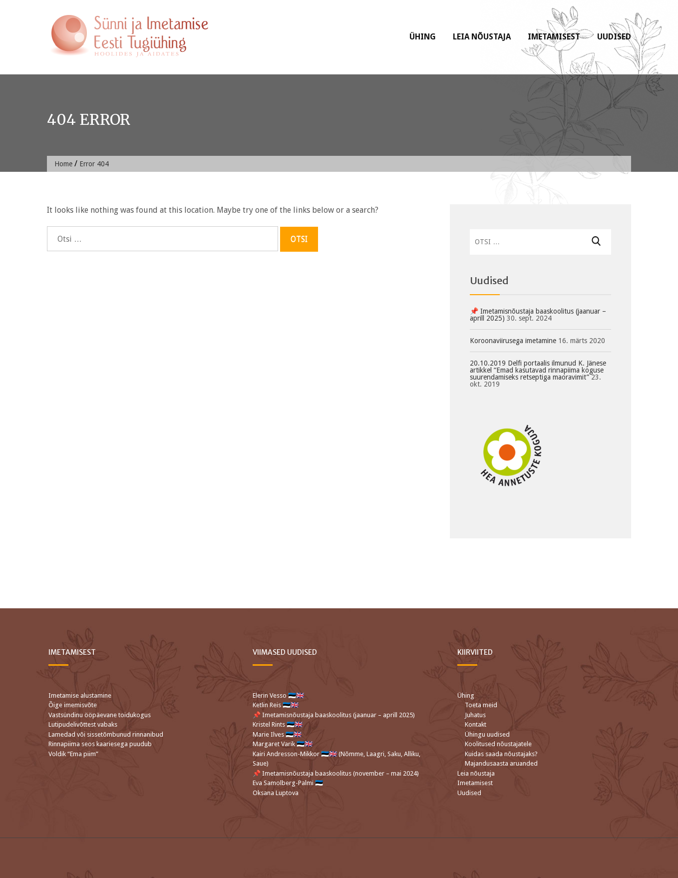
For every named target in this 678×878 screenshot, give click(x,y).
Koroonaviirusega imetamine (513, 341)
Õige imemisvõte (72, 705)
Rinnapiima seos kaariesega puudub (100, 744)
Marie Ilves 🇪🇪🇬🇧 (278, 734)
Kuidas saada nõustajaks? (501, 754)
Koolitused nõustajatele (498, 744)
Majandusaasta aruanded (501, 763)
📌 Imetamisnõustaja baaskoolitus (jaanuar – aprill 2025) (538, 314)
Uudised (614, 36)
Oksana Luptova (276, 793)
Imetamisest (554, 36)
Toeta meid (481, 705)
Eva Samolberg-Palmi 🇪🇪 (288, 783)
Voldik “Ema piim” (73, 754)
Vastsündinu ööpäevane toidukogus (99, 715)
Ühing (422, 36)
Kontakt (475, 724)
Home (63, 164)
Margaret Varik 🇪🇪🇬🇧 (283, 744)
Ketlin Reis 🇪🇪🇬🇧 (276, 705)
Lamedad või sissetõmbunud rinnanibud (105, 734)
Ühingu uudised (487, 734)
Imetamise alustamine (79, 695)
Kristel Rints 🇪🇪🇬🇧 (278, 724)
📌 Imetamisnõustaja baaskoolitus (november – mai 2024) (336, 773)
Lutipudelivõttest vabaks (82, 724)
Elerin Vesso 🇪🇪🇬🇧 (278, 695)
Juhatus (475, 715)
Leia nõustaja (482, 36)
